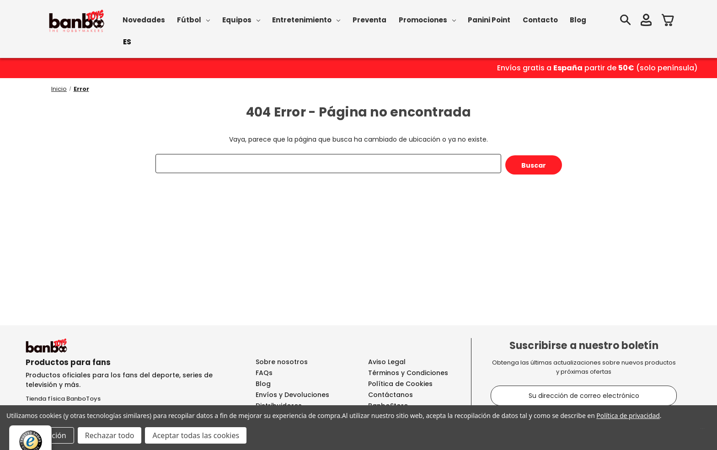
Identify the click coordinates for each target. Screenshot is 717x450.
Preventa (369, 20)
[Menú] (702, 430)
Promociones (427, 20)
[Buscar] (625, 21)
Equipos (241, 20)
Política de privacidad (627, 415)
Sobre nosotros (282, 361)
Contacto (540, 20)
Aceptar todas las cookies (195, 435)
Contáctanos (390, 394)
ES (127, 42)
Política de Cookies (400, 383)
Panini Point (489, 20)
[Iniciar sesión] (646, 21)
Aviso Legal (387, 361)
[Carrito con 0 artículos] (668, 21)
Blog (578, 20)
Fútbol (193, 20)
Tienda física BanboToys (63, 398)
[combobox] (127, 42)
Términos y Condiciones (408, 372)
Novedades (144, 20)
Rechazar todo (109, 435)
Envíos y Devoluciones (292, 394)
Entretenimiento (306, 20)
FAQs (264, 372)
